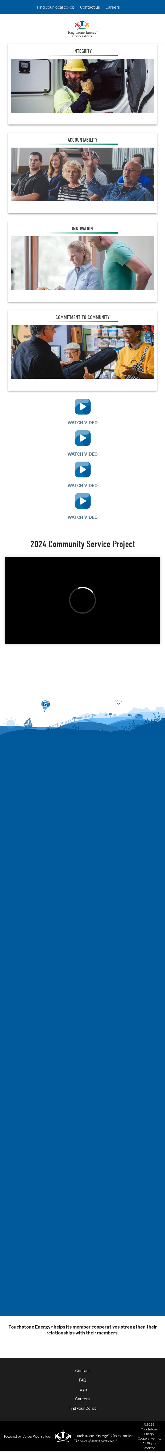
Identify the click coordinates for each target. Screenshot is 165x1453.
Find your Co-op (82, 1408)
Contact (82, 1370)
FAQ (82, 1380)
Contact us (90, 7)
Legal (82, 1389)
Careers (112, 7)
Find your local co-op (56, 7)
